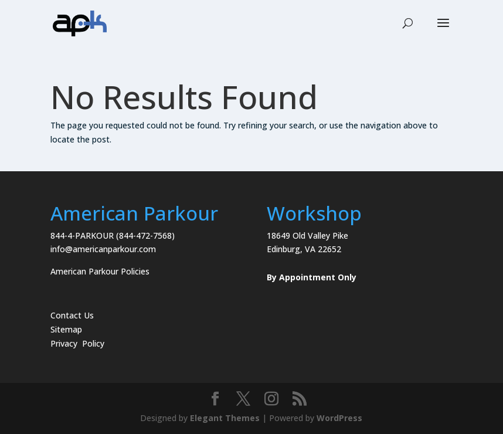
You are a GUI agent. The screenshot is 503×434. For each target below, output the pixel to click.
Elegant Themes (225, 417)
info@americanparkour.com (103, 249)
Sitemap (66, 329)
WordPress (339, 417)
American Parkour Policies (99, 271)
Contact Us (72, 315)
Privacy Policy (77, 343)
